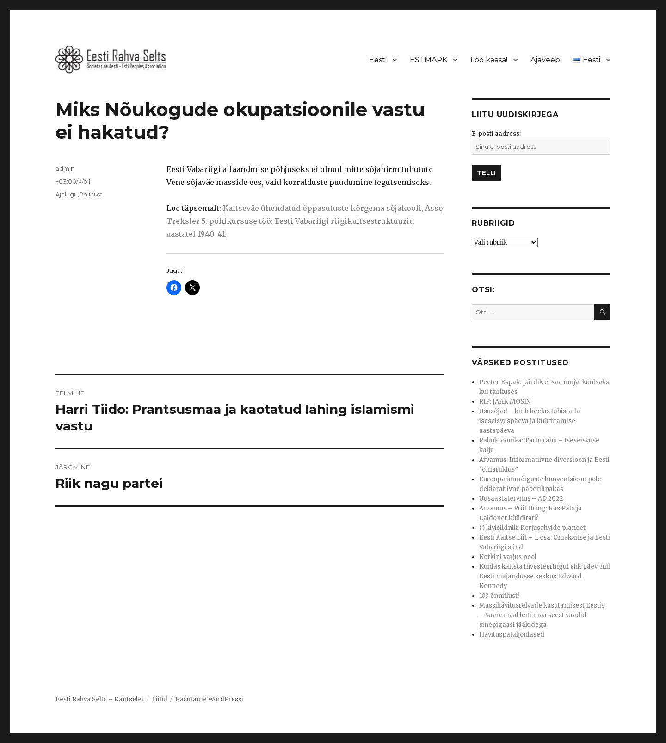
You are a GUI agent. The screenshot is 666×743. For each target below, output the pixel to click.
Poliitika (91, 194)
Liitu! (159, 699)
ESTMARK (428, 59)
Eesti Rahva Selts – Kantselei (99, 699)
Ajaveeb (545, 59)
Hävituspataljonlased (511, 635)
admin (65, 168)
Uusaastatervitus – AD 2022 (521, 499)
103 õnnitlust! (499, 596)
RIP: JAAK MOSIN (504, 401)
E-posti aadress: (496, 134)
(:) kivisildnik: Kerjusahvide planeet (532, 528)
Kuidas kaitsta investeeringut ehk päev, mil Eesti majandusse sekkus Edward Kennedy (544, 576)
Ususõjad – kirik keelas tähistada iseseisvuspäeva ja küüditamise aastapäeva (529, 421)
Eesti (378, 59)
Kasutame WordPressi (209, 699)
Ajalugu (67, 194)
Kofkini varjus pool (507, 557)
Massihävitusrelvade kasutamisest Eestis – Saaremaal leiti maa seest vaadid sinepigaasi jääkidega (541, 615)
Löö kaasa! (488, 59)
